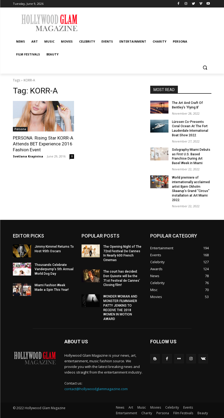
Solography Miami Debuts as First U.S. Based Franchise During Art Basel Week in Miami (191, 156)
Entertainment (126, 413)
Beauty (202, 413)
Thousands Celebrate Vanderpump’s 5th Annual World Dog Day (54, 269)
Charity (146, 413)
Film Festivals (183, 413)
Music (141, 407)
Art (130, 407)
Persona (20, 129)
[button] (205, 67)
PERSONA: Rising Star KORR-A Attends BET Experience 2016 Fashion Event (43, 143)
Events (188, 407)
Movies (155, 407)
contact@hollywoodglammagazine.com (96, 388)
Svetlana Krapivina (28, 156)
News (120, 407)
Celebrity (172, 407)
